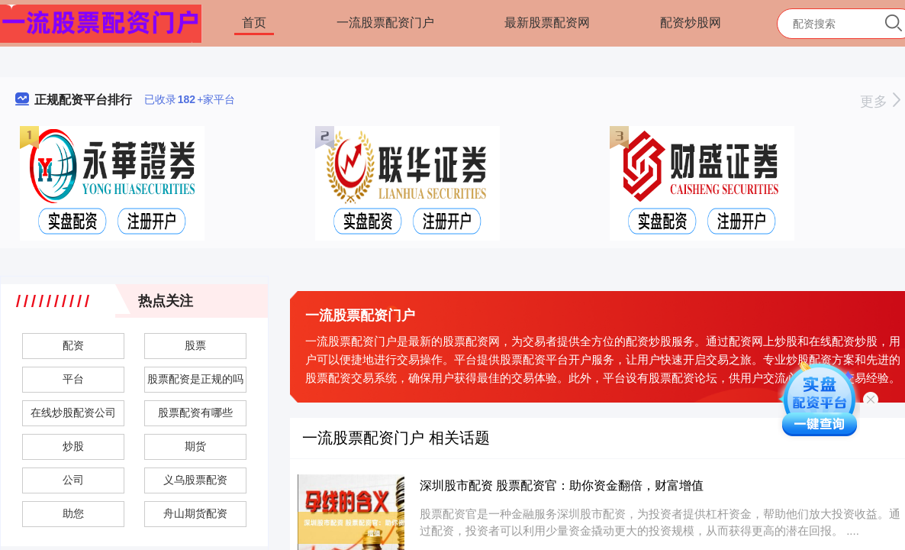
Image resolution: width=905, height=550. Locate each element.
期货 (195, 446)
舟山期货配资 (195, 513)
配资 (73, 345)
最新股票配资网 (547, 22)
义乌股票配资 (195, 480)
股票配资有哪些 (195, 412)
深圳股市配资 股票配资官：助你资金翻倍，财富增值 (562, 485)
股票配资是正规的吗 (195, 379)
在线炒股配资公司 (73, 412)
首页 (254, 22)
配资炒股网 (690, 22)
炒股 (73, 446)
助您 (73, 513)
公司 (73, 480)
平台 (73, 379)
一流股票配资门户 (385, 22)
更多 (880, 101)
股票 (195, 345)
